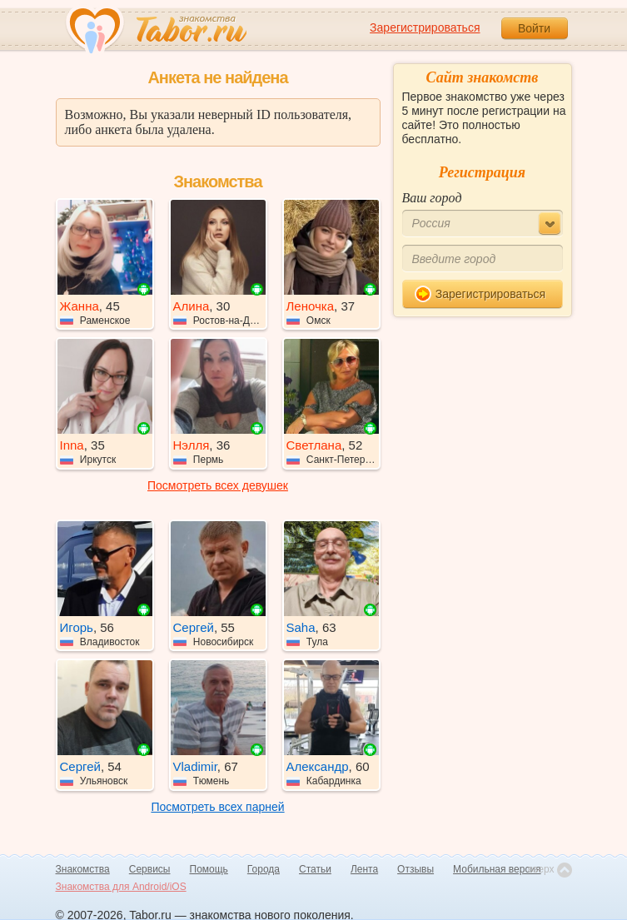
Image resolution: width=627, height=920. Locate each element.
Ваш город (432, 198)
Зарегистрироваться (425, 27)
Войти (534, 28)
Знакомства (83, 869)
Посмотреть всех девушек (217, 485)
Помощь (209, 869)
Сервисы (150, 869)
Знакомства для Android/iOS (121, 887)
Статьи (315, 869)
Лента (364, 869)
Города (263, 869)
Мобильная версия (497, 869)
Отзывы (415, 869)
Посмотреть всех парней (217, 806)
